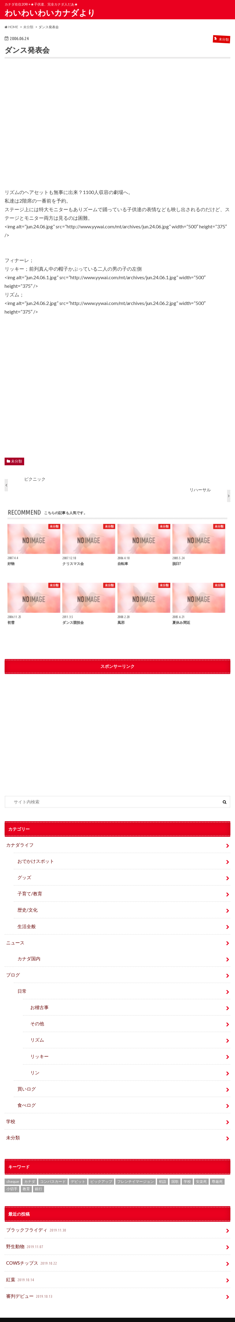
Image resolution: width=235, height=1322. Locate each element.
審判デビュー (29, 1283)
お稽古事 (38, 1001)
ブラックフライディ (35, 1219)
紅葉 (20, 1267)
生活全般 (26, 923)
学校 (10, 1111)
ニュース (14, 939)
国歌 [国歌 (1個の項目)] (175, 1171)
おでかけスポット (34, 860)
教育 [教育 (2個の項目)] (26, 1178)
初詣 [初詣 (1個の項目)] (162, 1171)
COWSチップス (31, 1251)
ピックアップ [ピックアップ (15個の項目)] (101, 1171)
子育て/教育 (31, 891)
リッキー (38, 1048)
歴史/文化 (26, 907)
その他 (36, 1017)
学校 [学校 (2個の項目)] (187, 1171)
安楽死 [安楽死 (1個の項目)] (201, 1171)
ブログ (12, 970)
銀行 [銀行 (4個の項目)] (38, 1178)
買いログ (26, 1080)
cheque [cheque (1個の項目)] (12, 1171)
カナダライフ (19, 844)
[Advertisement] (117, 127)
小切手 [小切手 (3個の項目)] (11, 1178)
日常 (21, 986)
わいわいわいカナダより (50, 12)
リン (34, 1064)
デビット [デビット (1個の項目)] (78, 1171)
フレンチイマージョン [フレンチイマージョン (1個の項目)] (135, 1171)
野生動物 (24, 1235)
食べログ (26, 1096)
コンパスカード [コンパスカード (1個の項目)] (53, 1171)
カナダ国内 (28, 954)
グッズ (23, 875)
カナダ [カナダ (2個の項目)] (29, 1171)
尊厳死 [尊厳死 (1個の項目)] (217, 1171)
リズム (36, 1033)
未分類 (16, 461)
